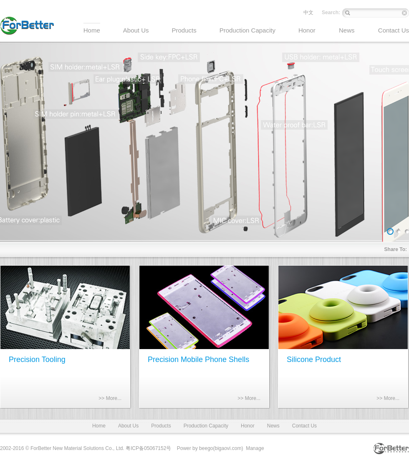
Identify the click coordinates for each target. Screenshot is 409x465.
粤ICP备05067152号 (148, 448)
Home (99, 426)
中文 (308, 12)
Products (161, 426)
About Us (128, 426)
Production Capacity (206, 426)
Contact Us (304, 426)
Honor (248, 426)
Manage (255, 448)
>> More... (109, 398)
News (273, 426)
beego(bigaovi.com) (221, 448)
